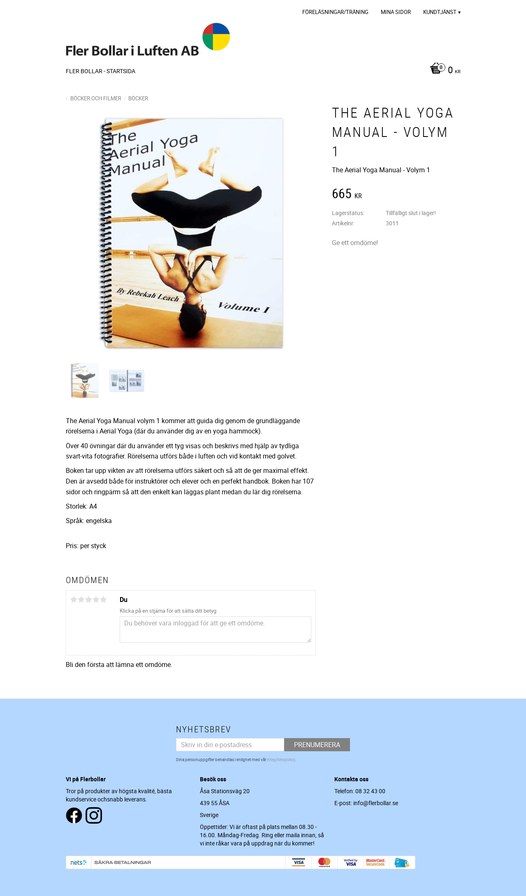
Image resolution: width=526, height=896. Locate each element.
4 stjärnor (96, 599)
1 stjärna (74, 599)
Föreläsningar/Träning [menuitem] (335, 12)
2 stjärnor (81, 599)
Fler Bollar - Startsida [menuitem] (100, 71)
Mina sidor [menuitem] (396, 12)
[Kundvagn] (443, 70)
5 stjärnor (103, 599)
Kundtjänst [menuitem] (439, 12)
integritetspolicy (281, 759)
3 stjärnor (89, 599)
